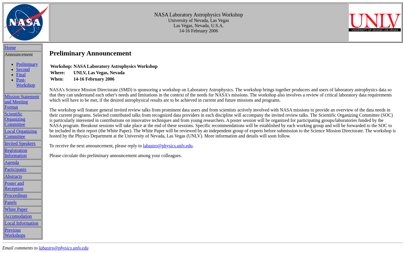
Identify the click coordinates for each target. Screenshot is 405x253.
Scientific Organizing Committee (15, 119)
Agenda (12, 162)
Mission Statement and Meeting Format (22, 101)
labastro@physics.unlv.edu (168, 145)
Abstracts (13, 176)
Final (21, 74)
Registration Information (16, 153)
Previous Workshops (15, 233)
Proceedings (16, 195)
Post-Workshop (25, 82)
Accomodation (18, 216)
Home (10, 47)
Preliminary (27, 64)
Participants (16, 169)
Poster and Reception (14, 186)
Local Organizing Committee (21, 134)
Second (23, 69)
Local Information (21, 223)
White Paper (16, 209)
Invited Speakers (20, 143)
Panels (11, 202)
